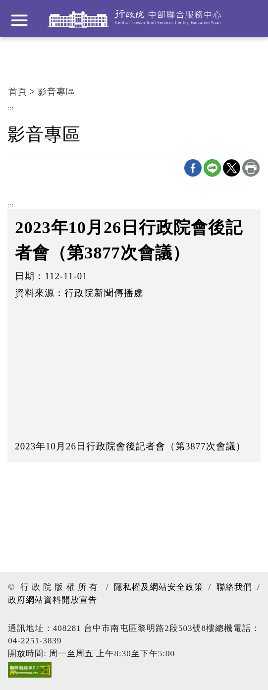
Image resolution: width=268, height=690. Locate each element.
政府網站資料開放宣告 (52, 600)
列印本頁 (251, 168)
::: (10, 108)
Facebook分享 (193, 168)
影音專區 (56, 92)
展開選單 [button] (19, 20)
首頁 (17, 92)
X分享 (231, 168)
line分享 (212, 168)
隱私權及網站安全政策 (158, 587)
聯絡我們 (234, 587)
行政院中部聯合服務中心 (134, 18)
